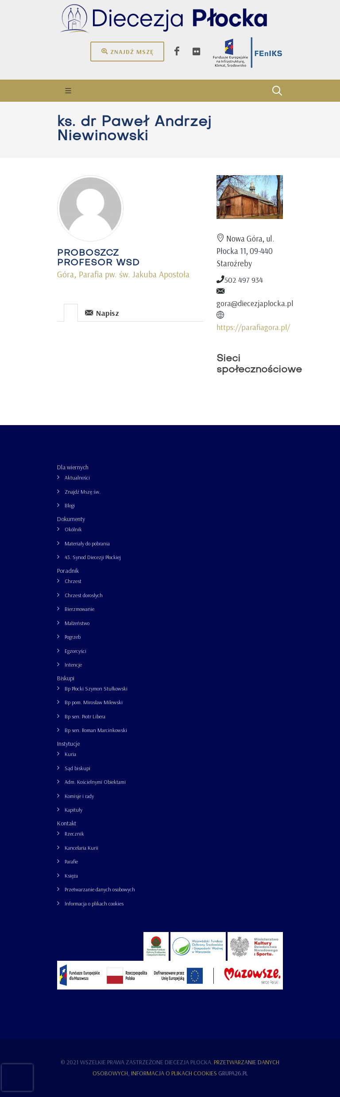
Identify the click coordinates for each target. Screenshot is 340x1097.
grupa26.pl (233, 1073)
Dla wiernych (73, 467)
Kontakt (66, 823)
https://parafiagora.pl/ (253, 327)
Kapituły (73, 809)
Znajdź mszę (127, 51)
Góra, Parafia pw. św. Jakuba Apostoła (123, 274)
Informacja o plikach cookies (94, 903)
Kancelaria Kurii (81, 847)
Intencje (73, 664)
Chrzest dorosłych (84, 595)
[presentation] (71, 313)
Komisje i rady (79, 796)
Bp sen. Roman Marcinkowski (96, 730)
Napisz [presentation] (102, 312)
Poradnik (68, 571)
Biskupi (65, 678)
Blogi (70, 505)
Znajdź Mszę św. (82, 491)
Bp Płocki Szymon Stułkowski (96, 688)
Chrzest (73, 581)
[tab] (71, 312)
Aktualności (77, 477)
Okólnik (73, 529)
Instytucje (68, 744)
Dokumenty (71, 519)
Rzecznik (74, 833)
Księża (71, 875)
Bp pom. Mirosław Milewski (94, 702)
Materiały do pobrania (87, 543)
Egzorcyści (75, 651)
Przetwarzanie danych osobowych (100, 889)
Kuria (70, 754)
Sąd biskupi (77, 768)
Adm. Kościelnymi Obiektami (95, 782)
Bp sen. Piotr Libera (85, 716)
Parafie (71, 861)
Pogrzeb (73, 636)
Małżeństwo (77, 623)
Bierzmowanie (79, 609)
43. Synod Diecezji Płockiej (93, 557)
